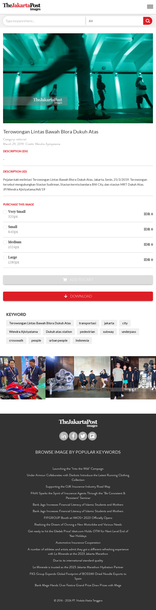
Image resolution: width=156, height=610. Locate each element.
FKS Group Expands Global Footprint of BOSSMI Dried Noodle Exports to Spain (78, 577)
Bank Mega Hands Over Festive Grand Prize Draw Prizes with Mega (78, 585)
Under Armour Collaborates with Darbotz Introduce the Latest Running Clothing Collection (78, 478)
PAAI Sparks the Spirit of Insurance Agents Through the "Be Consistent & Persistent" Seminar (78, 496)
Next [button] (142, 377)
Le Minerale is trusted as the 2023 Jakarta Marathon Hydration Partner (78, 567)
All (91, 21)
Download (78, 296)
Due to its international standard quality (78, 560)
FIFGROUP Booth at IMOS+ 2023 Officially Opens (78, 518)
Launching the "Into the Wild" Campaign (78, 469)
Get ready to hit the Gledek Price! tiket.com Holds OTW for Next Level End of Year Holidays (78, 534)
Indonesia (82, 340)
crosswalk (16, 340)
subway (108, 331)
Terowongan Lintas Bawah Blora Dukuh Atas (40, 323)
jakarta (109, 323)
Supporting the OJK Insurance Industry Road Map (78, 487)
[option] (78, 377)
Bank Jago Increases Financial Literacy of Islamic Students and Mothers (78, 505)
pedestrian (87, 331)
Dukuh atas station (59, 331)
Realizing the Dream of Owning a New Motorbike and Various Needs (78, 525)
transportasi (87, 323)
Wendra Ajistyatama (23, 331)
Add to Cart (78, 279)
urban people (58, 340)
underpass (129, 331)
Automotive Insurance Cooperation (78, 543)
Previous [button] (14, 377)
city (125, 323)
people (36, 340)
